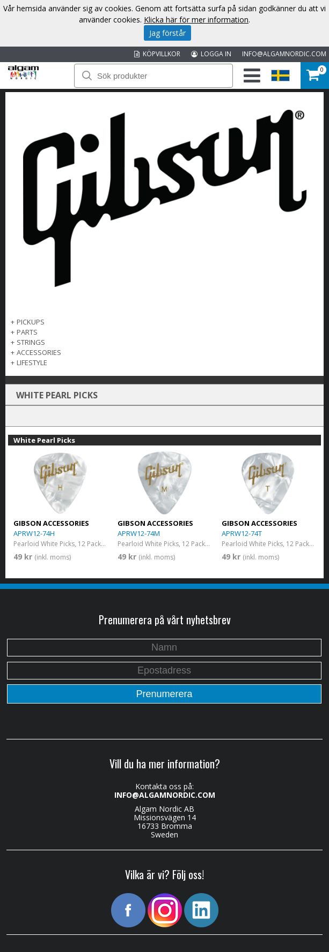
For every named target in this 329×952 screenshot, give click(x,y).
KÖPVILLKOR (157, 53)
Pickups (31, 322)
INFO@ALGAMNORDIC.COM (284, 53)
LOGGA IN (211, 53)
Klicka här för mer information (196, 19)
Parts (27, 332)
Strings (31, 342)
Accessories (39, 352)
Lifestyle (32, 362)
